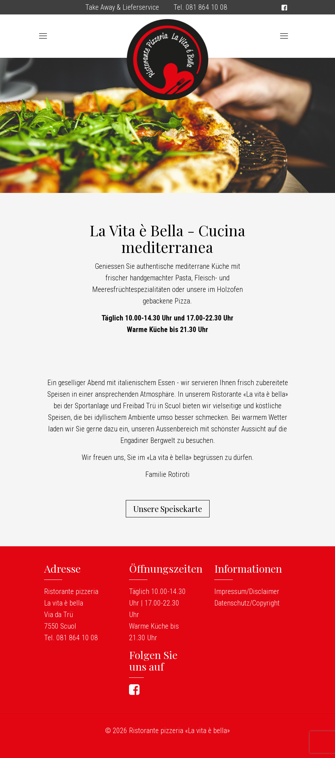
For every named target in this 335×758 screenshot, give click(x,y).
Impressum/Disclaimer (246, 591)
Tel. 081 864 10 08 (200, 7)
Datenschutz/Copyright (247, 603)
